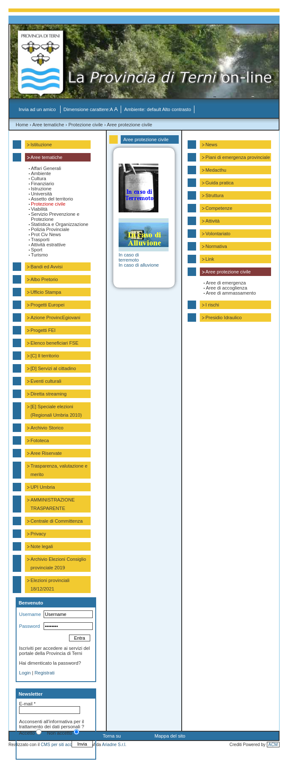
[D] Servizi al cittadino (53, 368)
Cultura (38, 178)
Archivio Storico (47, 427)
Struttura (214, 195)
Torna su (111, 735)
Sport (36, 249)
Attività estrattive (48, 244)
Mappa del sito (170, 735)
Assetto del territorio (52, 198)
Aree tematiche (48, 124)
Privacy (38, 533)
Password (29, 626)
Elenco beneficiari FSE (54, 342)
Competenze (218, 208)
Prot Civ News (46, 234)
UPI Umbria (42, 487)
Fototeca (39, 440)
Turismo (39, 254)
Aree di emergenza (226, 282)
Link (209, 259)
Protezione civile (85, 124)
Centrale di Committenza (56, 521)
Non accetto (59, 732)
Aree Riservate (46, 453)
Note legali (41, 546)
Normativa (216, 246)
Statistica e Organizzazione (60, 224)
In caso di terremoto (129, 257)
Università (41, 193)
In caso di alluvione (139, 264)
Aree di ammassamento (231, 292)
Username (30, 614)
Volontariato (217, 233)
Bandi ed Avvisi (46, 266)
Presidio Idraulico (223, 317)
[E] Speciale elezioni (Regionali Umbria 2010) (56, 411)
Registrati (45, 672)
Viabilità (39, 209)
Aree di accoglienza (226, 287)
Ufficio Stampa (45, 292)
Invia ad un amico (38, 109)
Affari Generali (46, 168)
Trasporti (40, 239)
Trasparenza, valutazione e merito (59, 470)
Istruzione (41, 188)
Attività (212, 220)
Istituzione (41, 144)
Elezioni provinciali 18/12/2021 (49, 584)
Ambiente (41, 173)
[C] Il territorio (44, 355)
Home (22, 124)
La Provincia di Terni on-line (147, 63)
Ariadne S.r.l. (114, 744)
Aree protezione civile (129, 124)
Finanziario (42, 183)
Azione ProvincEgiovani (55, 317)
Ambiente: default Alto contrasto (157, 109)
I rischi (212, 304)
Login (24, 672)
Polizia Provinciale (50, 229)
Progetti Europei (47, 304)
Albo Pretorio (44, 279)
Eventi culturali (45, 381)
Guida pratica (219, 182)
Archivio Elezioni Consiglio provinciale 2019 (58, 563)
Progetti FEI (42, 330)
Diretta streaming (48, 393)
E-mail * (27, 703)
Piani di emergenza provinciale (237, 157)
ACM (273, 744)
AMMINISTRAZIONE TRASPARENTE (52, 504)
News (211, 144)
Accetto (27, 732)
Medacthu (215, 170)
